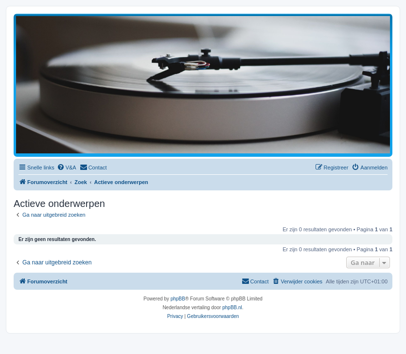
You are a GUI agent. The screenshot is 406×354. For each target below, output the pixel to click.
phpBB (178, 298)
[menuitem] (66, 167)
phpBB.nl (232, 307)
